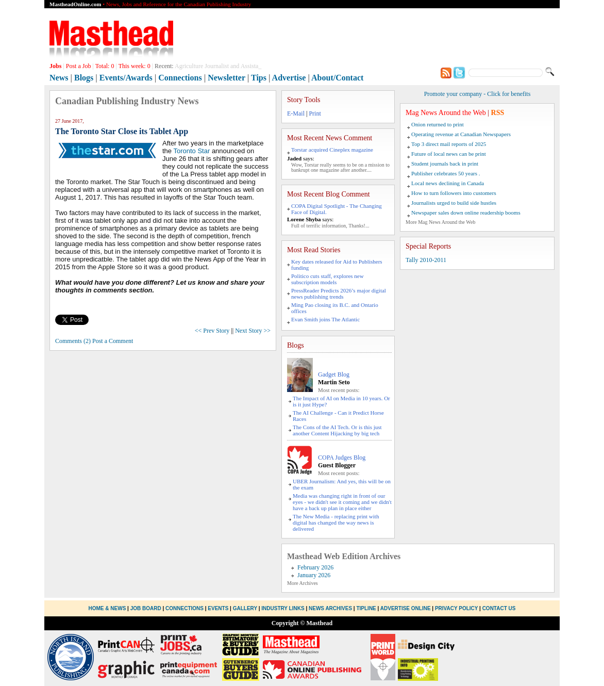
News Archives (330, 608)
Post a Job (78, 66)
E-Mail (296, 113)
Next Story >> (253, 330)
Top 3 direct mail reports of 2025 (448, 144)
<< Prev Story (212, 330)
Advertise (289, 77)
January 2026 (313, 575)
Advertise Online (405, 608)
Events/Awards (126, 77)
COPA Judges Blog (341, 457)
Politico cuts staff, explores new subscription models (327, 279)
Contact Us (499, 608)
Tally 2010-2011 (426, 260)
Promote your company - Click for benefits (477, 93)
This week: (134, 66)
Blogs (83, 77)
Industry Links (282, 608)
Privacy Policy (456, 608)
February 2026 (315, 567)
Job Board (145, 608)
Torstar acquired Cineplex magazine (332, 149)
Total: (104, 66)
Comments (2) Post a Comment (94, 341)
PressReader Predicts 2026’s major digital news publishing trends (338, 293)
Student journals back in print (444, 163)
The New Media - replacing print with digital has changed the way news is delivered (336, 522)
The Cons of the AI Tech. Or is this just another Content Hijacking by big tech (337, 430)
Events (218, 608)
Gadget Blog (333, 374)
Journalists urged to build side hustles (453, 203)
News (58, 77)
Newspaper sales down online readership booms (466, 212)
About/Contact (337, 77)
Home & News (108, 608)
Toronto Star (191, 151)
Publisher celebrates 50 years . (445, 173)
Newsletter (226, 77)
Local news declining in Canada (447, 183)
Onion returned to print (437, 124)
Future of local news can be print (448, 154)
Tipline (366, 608)
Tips (258, 77)
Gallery (245, 608)
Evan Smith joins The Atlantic (325, 319)
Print (315, 113)
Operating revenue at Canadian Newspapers (461, 134)
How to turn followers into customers (453, 193)
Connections (180, 77)
